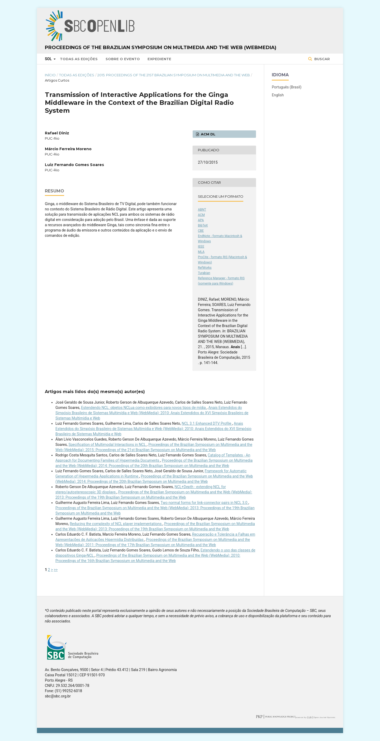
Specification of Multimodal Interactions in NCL (107, 444)
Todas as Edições (79, 59)
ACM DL (207, 134)
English (278, 95)
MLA (201, 252)
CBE (201, 231)
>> (56, 570)
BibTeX (203, 225)
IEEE (201, 246)
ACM (201, 215)
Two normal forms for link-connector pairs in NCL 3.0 (204, 503)
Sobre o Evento (123, 59)
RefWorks (205, 268)
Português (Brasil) (286, 87)
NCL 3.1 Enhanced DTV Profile (207, 423)
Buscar (321, 59)
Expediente (159, 59)
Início (50, 75)
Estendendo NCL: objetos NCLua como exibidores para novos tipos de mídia (144, 407)
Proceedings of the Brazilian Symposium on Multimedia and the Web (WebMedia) (160, 47)
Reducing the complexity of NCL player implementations (116, 524)
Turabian (204, 273)
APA (201, 220)
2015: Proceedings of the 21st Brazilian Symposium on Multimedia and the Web (173, 75)
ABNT (202, 209)
